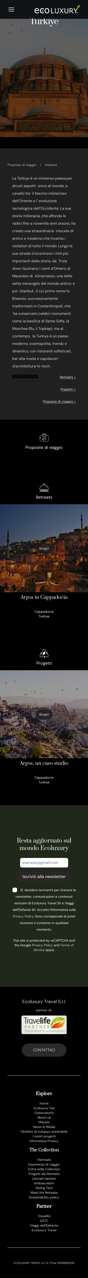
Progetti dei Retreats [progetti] (44, 1174)
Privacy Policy (23, 916)
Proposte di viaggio (22, 165)
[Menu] (11, 9)
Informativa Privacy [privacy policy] (44, 1141)
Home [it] (44, 1103)
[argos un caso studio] (44, 728)
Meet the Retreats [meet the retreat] (44, 1192)
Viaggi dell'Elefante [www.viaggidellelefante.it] (44, 1225)
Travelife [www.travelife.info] (44, 1216)
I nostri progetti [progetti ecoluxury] (44, 1136)
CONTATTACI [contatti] (44, 1049)
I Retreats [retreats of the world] (44, 1160)
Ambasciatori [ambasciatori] (44, 1183)
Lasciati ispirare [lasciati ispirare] (44, 1178)
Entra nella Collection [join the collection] (44, 1169)
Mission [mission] (44, 1122)
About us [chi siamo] (44, 1117)
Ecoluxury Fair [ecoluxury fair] (44, 1108)
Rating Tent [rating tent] (44, 1188)
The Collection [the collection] (44, 1150)
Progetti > (68, 389)
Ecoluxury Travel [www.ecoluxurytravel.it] (44, 1230)
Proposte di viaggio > (59, 401)
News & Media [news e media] (44, 1127)
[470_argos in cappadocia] (44, 562)
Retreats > (68, 377)
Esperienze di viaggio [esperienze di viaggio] (44, 1164)
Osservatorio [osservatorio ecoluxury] (44, 1113)
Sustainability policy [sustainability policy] (44, 1197)
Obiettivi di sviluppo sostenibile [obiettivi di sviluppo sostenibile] (44, 1131)
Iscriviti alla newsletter (44, 876)
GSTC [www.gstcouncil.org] (44, 1221)
